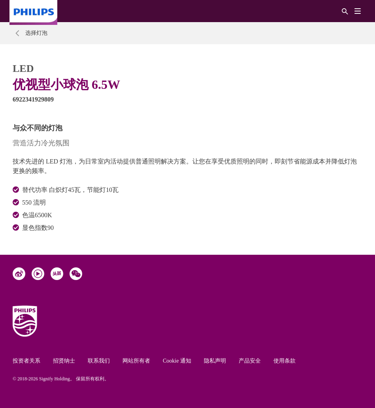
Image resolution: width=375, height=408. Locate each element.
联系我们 (99, 361)
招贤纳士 (64, 361)
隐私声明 (215, 361)
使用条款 (284, 361)
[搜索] (345, 11)
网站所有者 (136, 361)
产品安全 (250, 361)
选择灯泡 (36, 33)
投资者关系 (26, 361)
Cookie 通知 (177, 361)
